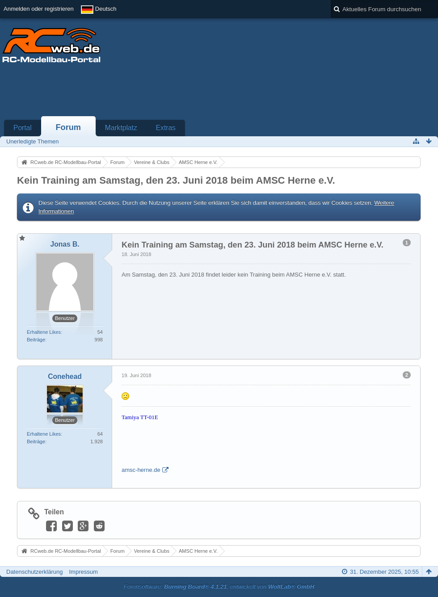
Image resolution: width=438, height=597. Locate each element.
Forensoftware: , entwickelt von (219, 586)
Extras (166, 127)
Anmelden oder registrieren (39, 8)
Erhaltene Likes (44, 332)
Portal (22, 127)
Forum (68, 127)
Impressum (83, 571)
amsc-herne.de (141, 470)
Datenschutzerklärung (34, 571)
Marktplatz (121, 127)
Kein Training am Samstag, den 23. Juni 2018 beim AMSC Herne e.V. (176, 180)
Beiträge (36, 339)
